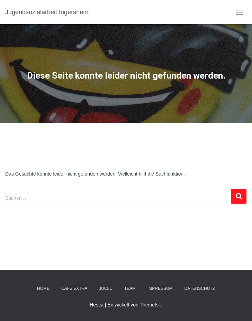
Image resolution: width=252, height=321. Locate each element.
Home (43, 288)
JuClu (105, 288)
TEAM (130, 288)
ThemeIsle (151, 304)
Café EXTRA (74, 288)
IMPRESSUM (160, 288)
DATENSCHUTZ (199, 288)
